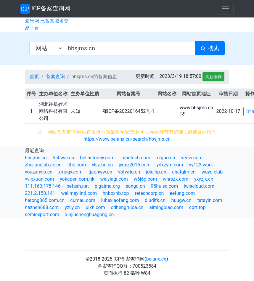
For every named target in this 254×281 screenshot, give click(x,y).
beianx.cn (156, 259)
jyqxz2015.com (135, 165)
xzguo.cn (165, 157)
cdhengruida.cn (127, 207)
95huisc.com (164, 186)
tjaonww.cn (100, 172)
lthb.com (76, 165)
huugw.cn (181, 200)
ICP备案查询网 (45, 9)
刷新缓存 (213, 76)
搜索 (210, 48)
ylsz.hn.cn (102, 165)
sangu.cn (135, 186)
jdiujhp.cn (156, 172)
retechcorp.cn (149, 193)
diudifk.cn (155, 200)
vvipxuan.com (39, 179)
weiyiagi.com (114, 179)
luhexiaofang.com (120, 200)
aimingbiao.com (166, 207)
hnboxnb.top (116, 193)
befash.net (77, 186)
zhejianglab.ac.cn (43, 165)
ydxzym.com (170, 165)
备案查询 (55, 76)
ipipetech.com (135, 157)
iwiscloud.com (199, 186)
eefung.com (182, 193)
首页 (34, 76)
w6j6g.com (145, 179)
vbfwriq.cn (129, 172)
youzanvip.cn (38, 172)
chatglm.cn (183, 172)
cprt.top (197, 207)
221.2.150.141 (40, 193)
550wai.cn (63, 157)
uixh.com (95, 207)
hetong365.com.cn (44, 200)
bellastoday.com (97, 157)
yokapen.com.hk (77, 179)
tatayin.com (209, 200)
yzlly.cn (72, 207)
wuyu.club (212, 172)
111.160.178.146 (43, 186)
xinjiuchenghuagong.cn (89, 214)
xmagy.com (70, 172)
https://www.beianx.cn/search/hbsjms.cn (127, 139)
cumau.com (82, 200)
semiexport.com (42, 214)
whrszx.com (175, 179)
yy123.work (201, 165)
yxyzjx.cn (203, 179)
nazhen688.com (42, 207)
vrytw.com (191, 157)
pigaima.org (107, 186)
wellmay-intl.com (79, 193)
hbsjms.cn (36, 157)
